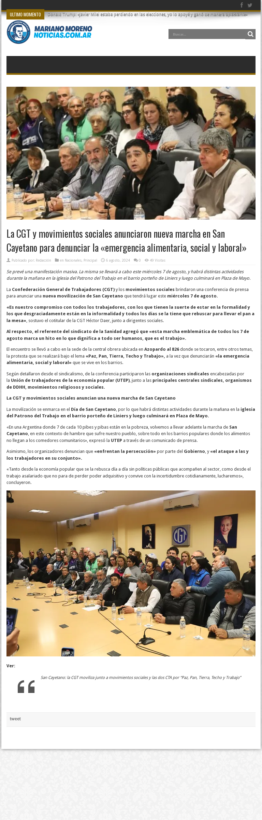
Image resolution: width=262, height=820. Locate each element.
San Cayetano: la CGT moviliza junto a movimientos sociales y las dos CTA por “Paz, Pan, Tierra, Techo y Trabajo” (141, 677)
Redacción (43, 260)
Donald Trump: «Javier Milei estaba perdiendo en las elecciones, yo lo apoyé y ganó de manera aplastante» (148, 14)
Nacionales (73, 260)
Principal (90, 260)
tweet (15, 718)
